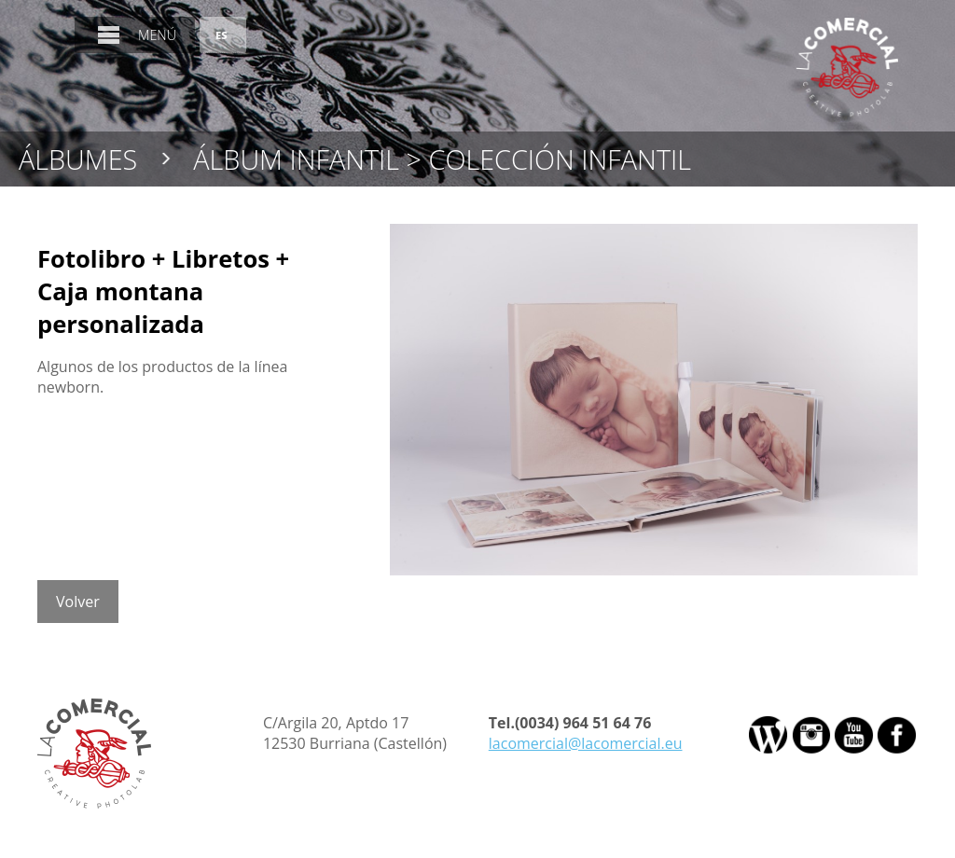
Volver (78, 601)
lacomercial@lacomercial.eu (586, 743)
